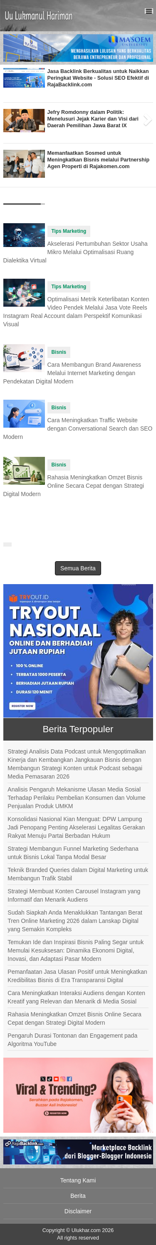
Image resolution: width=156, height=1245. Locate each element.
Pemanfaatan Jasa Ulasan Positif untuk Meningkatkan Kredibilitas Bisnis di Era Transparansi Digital (77, 975)
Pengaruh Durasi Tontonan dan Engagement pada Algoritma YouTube (72, 1039)
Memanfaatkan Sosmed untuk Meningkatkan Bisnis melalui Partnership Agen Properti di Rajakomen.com (98, 159)
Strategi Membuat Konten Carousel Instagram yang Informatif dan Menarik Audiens (73, 895)
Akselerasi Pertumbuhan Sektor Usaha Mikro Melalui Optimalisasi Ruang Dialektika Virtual (75, 252)
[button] (7, 117)
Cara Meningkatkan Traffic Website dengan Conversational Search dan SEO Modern (78, 428)
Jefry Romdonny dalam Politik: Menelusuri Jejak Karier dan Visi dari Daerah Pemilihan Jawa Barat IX (93, 119)
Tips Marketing (69, 231)
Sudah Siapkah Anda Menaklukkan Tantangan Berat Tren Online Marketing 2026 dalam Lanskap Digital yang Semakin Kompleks (74, 920)
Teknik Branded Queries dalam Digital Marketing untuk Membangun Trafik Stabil (77, 874)
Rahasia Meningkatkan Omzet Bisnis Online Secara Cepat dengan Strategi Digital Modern (73, 485)
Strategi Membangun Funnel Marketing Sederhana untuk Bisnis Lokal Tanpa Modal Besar (72, 852)
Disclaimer (78, 1211)
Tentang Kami (78, 1180)
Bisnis (59, 352)
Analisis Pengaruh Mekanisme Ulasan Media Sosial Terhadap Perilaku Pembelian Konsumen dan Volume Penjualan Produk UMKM (76, 797)
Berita (78, 1195)
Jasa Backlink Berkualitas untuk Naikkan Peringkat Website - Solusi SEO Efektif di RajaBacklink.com (98, 78)
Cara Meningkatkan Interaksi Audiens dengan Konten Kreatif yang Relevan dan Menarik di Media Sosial (76, 997)
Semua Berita (78, 568)
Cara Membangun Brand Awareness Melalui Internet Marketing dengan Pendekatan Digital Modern (72, 373)
